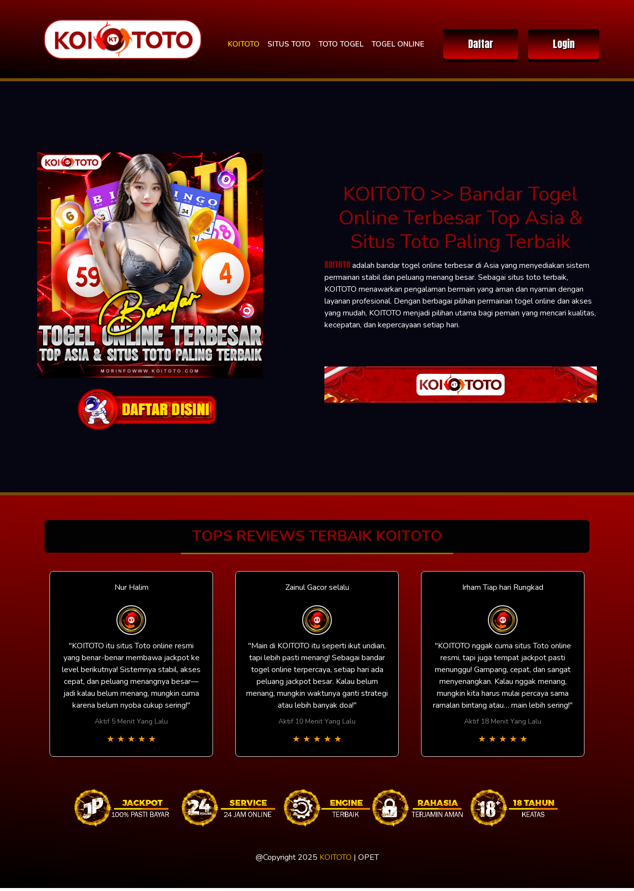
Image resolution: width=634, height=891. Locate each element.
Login (564, 44)
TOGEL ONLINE (397, 44)
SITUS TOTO (289, 44)
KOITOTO (244, 44)
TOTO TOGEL (341, 44)
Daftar (480, 44)
